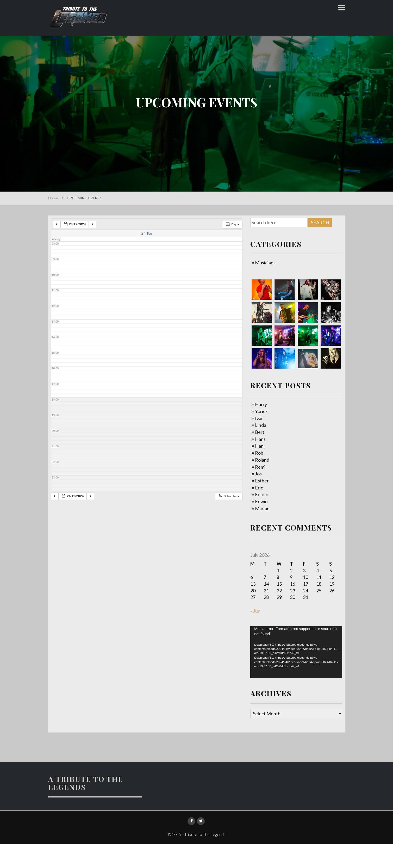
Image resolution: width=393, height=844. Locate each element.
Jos (258, 473)
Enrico (261, 494)
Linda (260, 425)
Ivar (259, 418)
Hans (260, 439)
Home (53, 198)
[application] (296, 652)
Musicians (265, 262)
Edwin (261, 501)
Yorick (261, 411)
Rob (259, 453)
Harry (261, 404)
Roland (262, 460)
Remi (260, 467)
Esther (262, 480)
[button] (228, 496)
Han (259, 446)
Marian (262, 508)
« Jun (255, 611)
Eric (259, 487)
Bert (259, 432)
